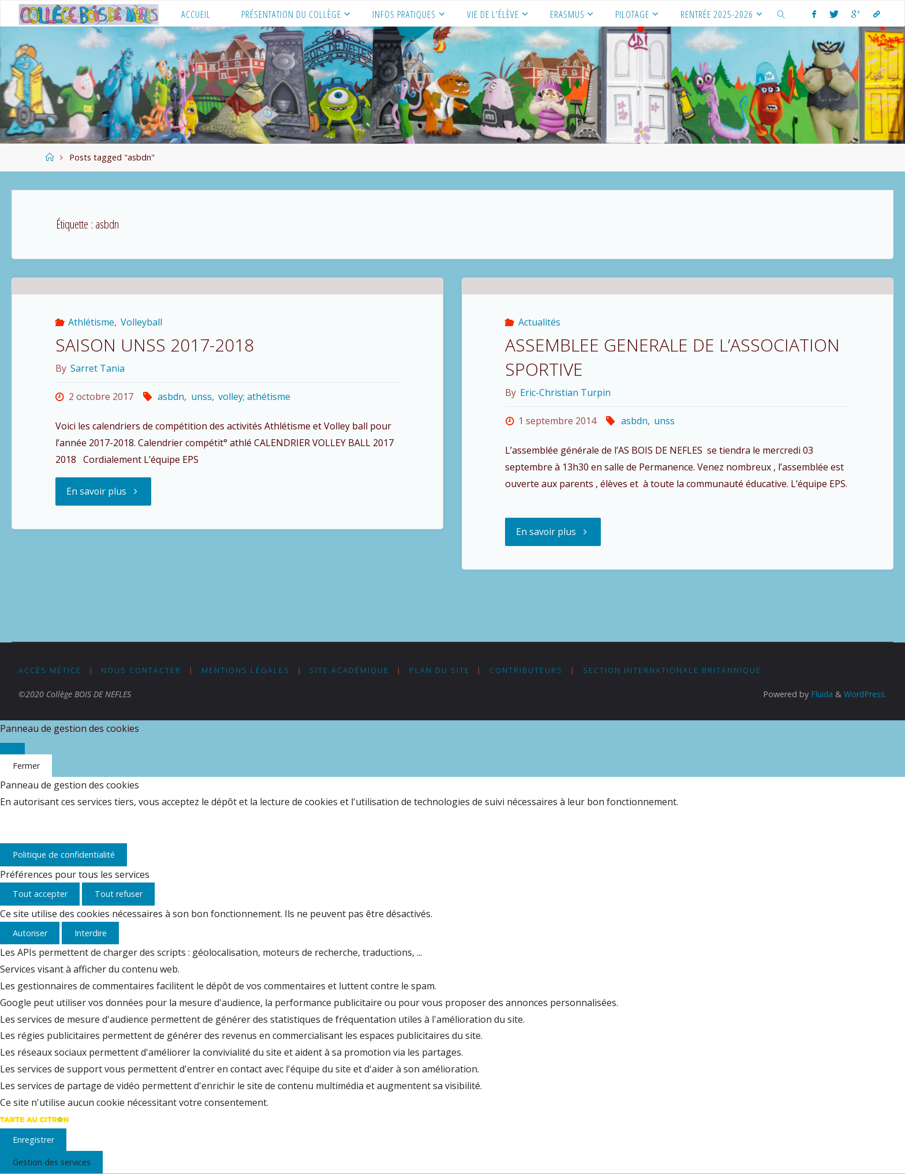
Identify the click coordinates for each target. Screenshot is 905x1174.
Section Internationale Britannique (673, 670)
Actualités (539, 381)
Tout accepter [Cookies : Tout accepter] (40, 894)
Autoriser (30, 933)
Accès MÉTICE (49, 670)
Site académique (350, 670)
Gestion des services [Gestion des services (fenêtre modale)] (52, 1162)
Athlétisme (91, 421)
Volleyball (141, 421)
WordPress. (865, 694)
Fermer (26, 765)
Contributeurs (526, 670)
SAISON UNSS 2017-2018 (154, 444)
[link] (781, 14)
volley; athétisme (254, 495)
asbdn (171, 495)
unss (201, 495)
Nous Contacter (142, 670)
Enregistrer (33, 1139)
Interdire (90, 933)
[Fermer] (12, 748)
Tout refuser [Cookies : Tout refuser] (119, 894)
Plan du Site (439, 670)
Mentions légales (245, 670)
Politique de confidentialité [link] (64, 855)
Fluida (819, 694)
